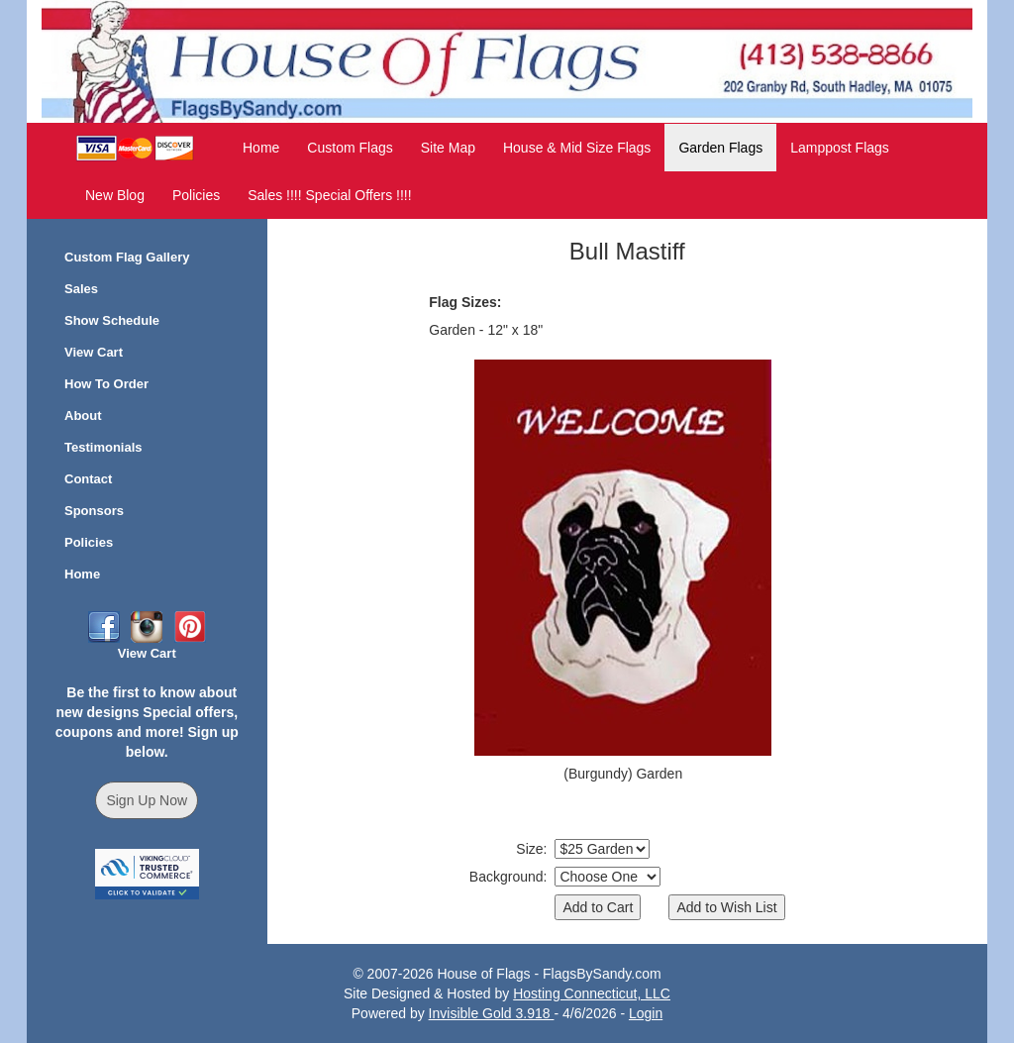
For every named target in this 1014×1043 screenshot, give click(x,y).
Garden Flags (720, 148)
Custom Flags (349, 148)
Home (261, 148)
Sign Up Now (146, 800)
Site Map (448, 148)
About (83, 415)
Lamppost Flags (839, 148)
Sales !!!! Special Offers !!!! (329, 195)
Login (645, 1013)
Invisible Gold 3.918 (492, 1013)
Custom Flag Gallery (126, 257)
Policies (196, 195)
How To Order (106, 383)
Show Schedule (111, 320)
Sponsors (94, 510)
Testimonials (103, 447)
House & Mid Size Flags (577, 148)
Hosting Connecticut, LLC (591, 993)
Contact (88, 478)
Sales (81, 288)
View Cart (93, 352)
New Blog (115, 195)
